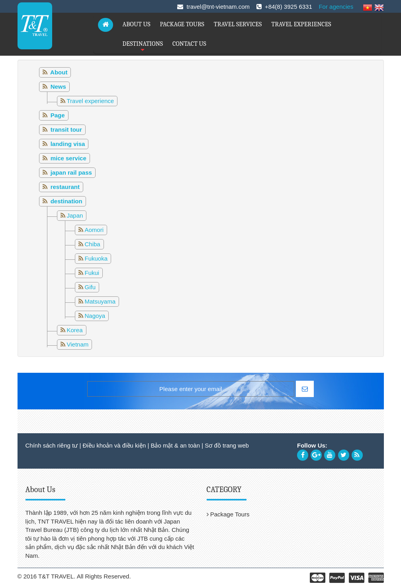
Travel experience (90, 100)
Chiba (92, 244)
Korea (75, 330)
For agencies (336, 6)
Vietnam (78, 344)
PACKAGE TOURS (182, 24)
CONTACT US (189, 43)
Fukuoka (96, 258)
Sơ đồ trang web (227, 445)
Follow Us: (312, 445)
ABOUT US (137, 24)
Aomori (94, 229)
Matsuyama (100, 301)
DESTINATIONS (143, 47)
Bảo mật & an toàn (175, 445)
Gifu (90, 287)
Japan (75, 215)
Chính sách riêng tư (51, 445)
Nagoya (95, 315)
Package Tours (228, 514)
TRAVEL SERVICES (238, 24)
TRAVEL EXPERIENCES (301, 24)
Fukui (92, 272)
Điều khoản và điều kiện (114, 445)
